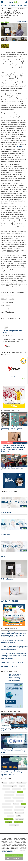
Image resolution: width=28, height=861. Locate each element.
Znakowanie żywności (14, 828)
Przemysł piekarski (20, 816)
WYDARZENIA (12, 5)
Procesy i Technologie (22, 21)
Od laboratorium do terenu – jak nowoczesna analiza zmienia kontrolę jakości (13, 751)
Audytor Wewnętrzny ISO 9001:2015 (12, 662)
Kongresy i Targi (20, 798)
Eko (24, 792)
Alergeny (10, 782)
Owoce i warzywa (6, 807)
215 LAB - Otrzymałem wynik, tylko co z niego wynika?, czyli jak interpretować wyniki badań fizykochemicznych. (14, 647)
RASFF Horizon (6, 535)
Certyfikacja (22, 789)
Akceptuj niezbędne (13, 858)
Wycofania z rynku (18, 825)
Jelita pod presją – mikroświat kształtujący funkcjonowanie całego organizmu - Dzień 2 (12, 773)
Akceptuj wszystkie (13, 855)
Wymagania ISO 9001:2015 (9, 666)
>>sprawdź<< (19, 146)
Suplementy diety (20, 822)
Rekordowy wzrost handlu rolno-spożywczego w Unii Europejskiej (11, 428)
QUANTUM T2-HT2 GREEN (10, 601)
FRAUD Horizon (6, 513)
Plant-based (16, 807)
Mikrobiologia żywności (18, 801)
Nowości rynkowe (10, 804)
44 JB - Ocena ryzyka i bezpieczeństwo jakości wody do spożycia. (12, 641)
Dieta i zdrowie (6, 792)
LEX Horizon (5, 557)
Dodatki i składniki (16, 792)
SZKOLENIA (19, 5)
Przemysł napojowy (8, 816)
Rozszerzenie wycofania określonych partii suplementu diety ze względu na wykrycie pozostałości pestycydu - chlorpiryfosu (13, 448)
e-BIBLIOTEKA (4, 5)
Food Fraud (20, 795)
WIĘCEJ (25, 5)
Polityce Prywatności (7, 851)
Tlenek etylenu (8, 825)
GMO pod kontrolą (7, 579)
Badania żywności (14, 786)
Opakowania (19, 804)
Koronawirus (7, 801)
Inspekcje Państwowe (9, 798)
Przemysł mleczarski (19, 813)
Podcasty (24, 807)
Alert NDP (17, 782)
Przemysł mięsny (8, 813)
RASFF (19, 819)
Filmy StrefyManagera (10, 795)
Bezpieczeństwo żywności (9, 789)
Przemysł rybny (10, 819)
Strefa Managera (8, 822)
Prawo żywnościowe (7, 810)
